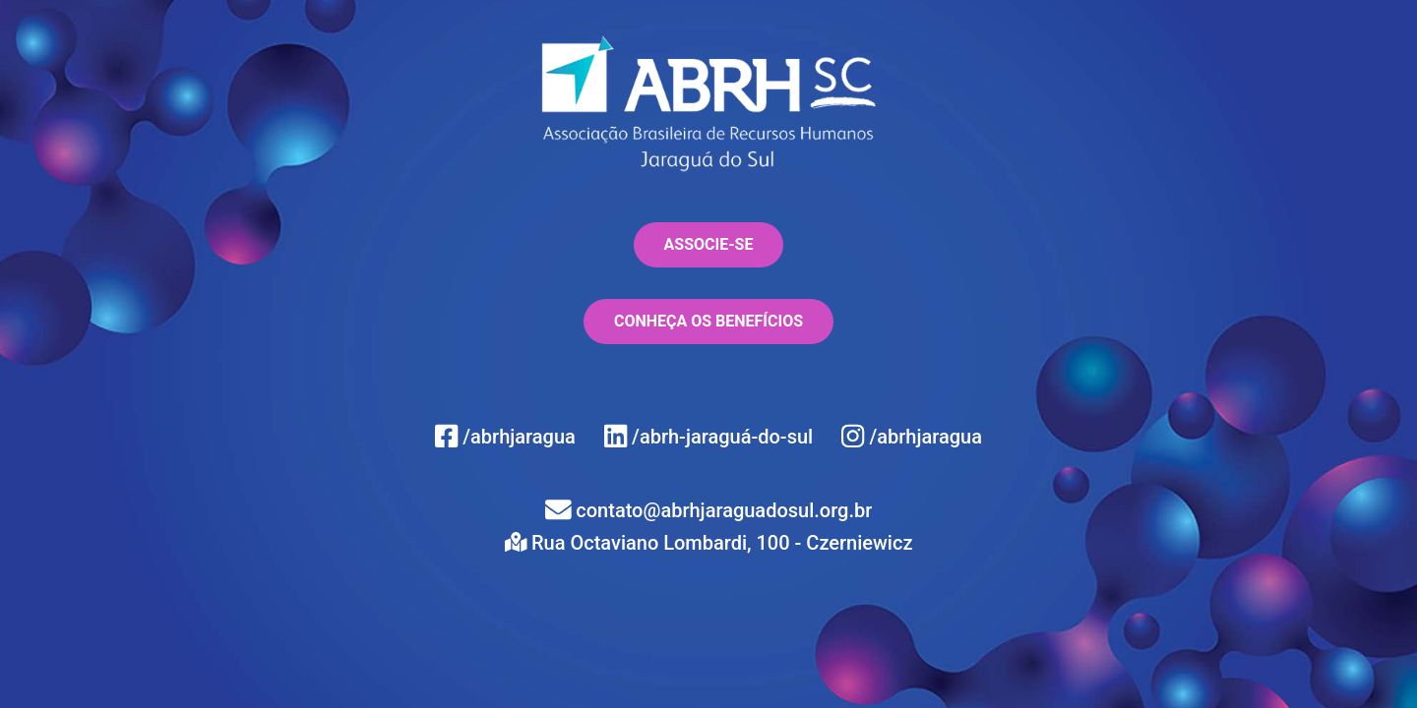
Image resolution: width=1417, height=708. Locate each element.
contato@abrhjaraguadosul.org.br (709, 510)
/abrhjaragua (508, 436)
